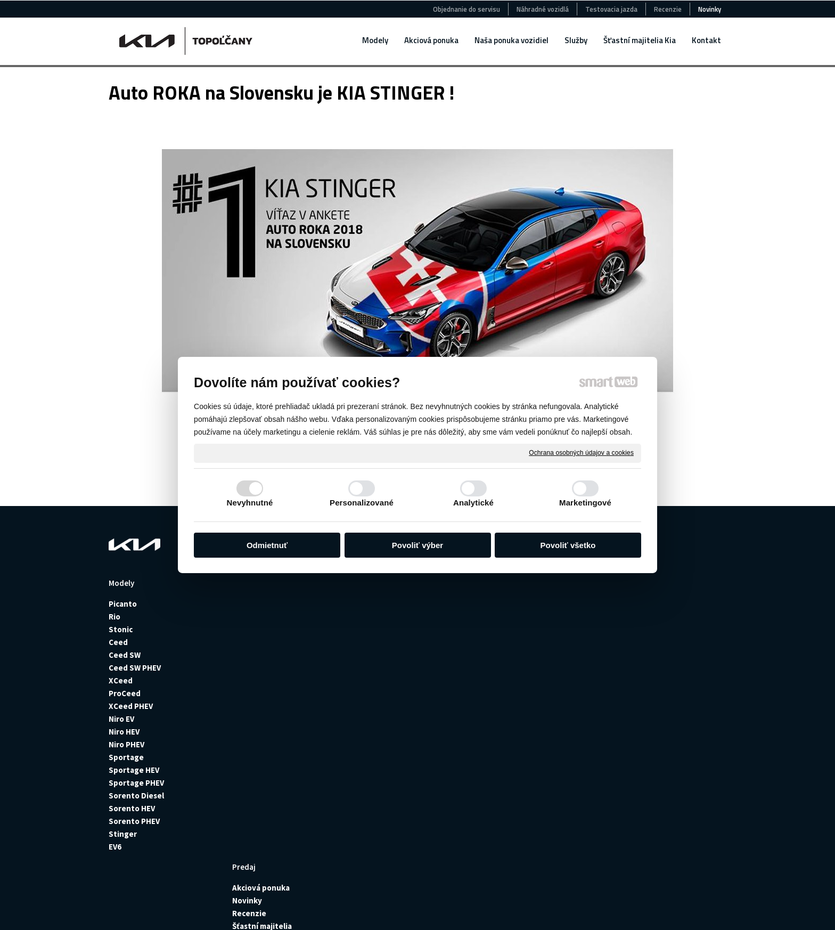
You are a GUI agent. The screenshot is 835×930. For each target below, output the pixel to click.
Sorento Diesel (136, 795)
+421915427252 (657, 647)
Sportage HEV (134, 770)
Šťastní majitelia (265, 642)
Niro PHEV (126, 744)
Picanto (123, 604)
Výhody (502, 706)
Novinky (250, 616)
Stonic (121, 629)
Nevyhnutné (250, 502)
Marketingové (585, 502)
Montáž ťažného (518, 655)
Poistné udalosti (519, 629)
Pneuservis (509, 642)
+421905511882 (657, 690)
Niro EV (121, 719)
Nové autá (381, 604)
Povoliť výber (417, 545)
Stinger (123, 834)
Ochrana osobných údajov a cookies (581, 452)
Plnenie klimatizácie (526, 680)
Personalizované (362, 502)
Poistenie (507, 616)
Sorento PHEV (134, 821)
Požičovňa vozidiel (523, 604)
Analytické (473, 502)
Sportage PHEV (136, 783)
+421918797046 (657, 751)
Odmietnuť (267, 545)
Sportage (126, 757)
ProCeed (125, 693)
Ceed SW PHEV (135, 668)
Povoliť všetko (568, 545)
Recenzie (252, 629)
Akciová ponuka (264, 604)
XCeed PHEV (131, 706)
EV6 (115, 847)
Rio (115, 616)
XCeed (121, 680)
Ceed (118, 642)
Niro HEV (124, 732)
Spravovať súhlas (504, 909)
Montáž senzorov (520, 668)
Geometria (508, 693)
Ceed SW (125, 655)
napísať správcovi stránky (322, 909)
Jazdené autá (387, 616)
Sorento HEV (132, 808)
